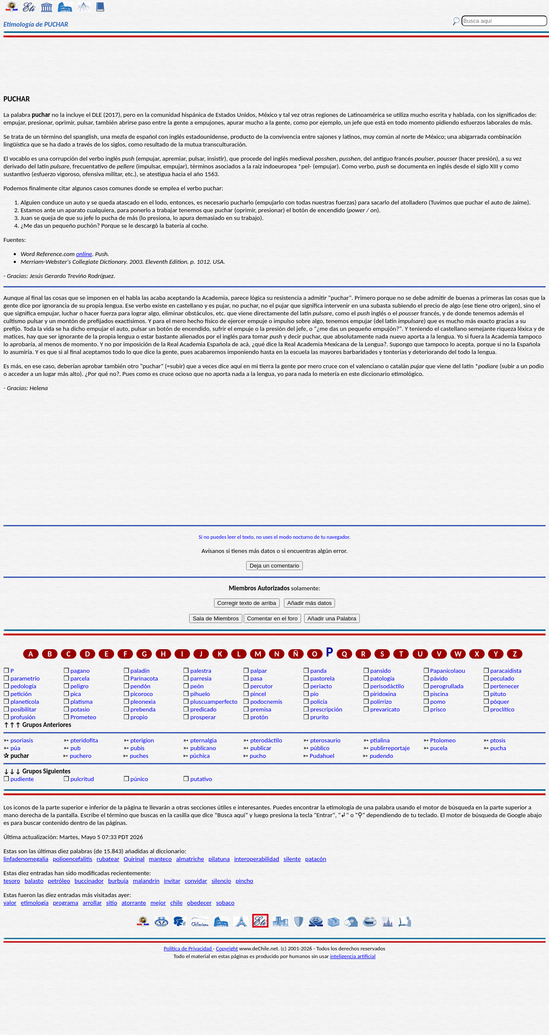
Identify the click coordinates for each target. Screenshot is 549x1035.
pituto (498, 694)
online (84, 254)
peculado (502, 678)
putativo (201, 779)
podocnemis (266, 701)
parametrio (24, 678)
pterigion (142, 740)
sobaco (225, 903)
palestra (200, 671)
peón (197, 686)
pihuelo (200, 694)
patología (382, 678)
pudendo (381, 756)
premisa (260, 709)
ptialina (379, 740)
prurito (319, 717)
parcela (80, 678)
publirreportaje (390, 748)
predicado (203, 709)
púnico (139, 779)
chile (176, 903)
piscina (439, 694)
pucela (438, 748)
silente (292, 859)
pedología (23, 686)
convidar (196, 881)
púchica (200, 756)
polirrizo (381, 701)
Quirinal (134, 859)
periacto (321, 686)
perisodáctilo (387, 686)
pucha (498, 748)
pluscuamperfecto (214, 701)
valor (9, 903)
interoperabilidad (256, 859)
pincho (244, 881)
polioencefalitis (72, 859)
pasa (256, 678)
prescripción (326, 709)
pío (314, 694)
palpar (258, 671)
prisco (438, 709)
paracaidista (506, 671)
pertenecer (504, 686)
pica (75, 694)
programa (65, 903)
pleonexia (143, 701)
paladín (140, 671)
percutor (261, 686)
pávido (439, 678)
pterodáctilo (266, 740)
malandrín (146, 881)
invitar (172, 881)
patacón (315, 859)
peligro (79, 686)
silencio (221, 881)
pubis (137, 748)
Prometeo (83, 717)
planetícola (24, 701)
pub (75, 748)
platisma (81, 701)
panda (318, 671)
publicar (260, 748)
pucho (258, 756)
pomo (438, 701)
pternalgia (203, 740)
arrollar (92, 903)
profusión (22, 717)
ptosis (498, 740)
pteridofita (84, 740)
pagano (80, 671)
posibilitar (23, 709)
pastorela (322, 678)
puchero (80, 756)
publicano (203, 748)
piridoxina (383, 694)
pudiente (22, 779)
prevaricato (385, 709)
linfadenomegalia (25, 859)
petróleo (59, 881)
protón (259, 717)
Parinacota (144, 678)
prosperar (203, 717)
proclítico (502, 709)
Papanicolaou (447, 671)
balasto (33, 881)
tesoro (11, 881)
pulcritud (82, 779)
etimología (35, 903)
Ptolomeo (442, 740)
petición (20, 694)
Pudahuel (322, 756)
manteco (160, 859)
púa (15, 748)
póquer (499, 701)
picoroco (141, 694)
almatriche (190, 859)
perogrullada (447, 686)
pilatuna (219, 859)
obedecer (199, 903)
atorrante (133, 903)
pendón (140, 686)
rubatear (108, 859)
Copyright (227, 948)
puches (139, 756)
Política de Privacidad (188, 948)
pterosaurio (325, 740)
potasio (80, 709)
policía (318, 701)
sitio (112, 903)
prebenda (143, 709)
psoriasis (21, 740)
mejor (158, 903)
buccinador (89, 881)
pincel (258, 694)
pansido (380, 671)
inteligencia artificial (353, 956)
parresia (200, 678)
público (319, 748)
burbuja (118, 881)
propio (139, 717)
